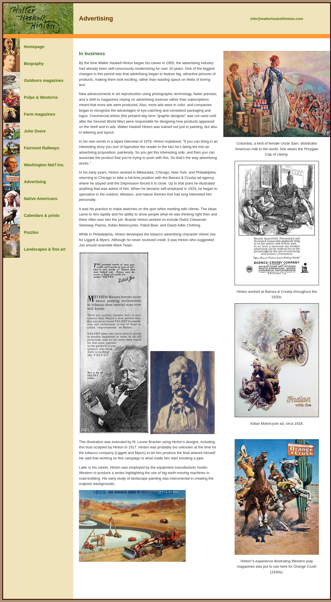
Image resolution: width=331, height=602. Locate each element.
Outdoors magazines (44, 80)
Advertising (35, 181)
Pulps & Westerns (41, 97)
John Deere (35, 131)
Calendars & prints (42, 215)
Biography (34, 63)
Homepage (34, 46)
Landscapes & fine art (44, 249)
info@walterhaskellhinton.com (276, 19)
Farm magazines (39, 114)
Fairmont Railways (41, 148)
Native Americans (40, 198)
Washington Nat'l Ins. (44, 165)
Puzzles (31, 232)
